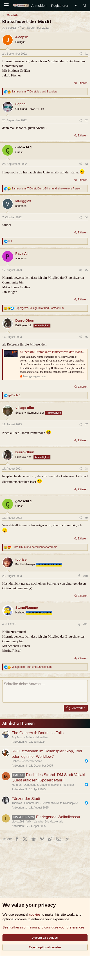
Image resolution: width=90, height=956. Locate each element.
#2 (86, 120)
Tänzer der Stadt (26, 799)
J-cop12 (11, 27)
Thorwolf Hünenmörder (25, 803)
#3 (86, 164)
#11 (85, 624)
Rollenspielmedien (36, 737)
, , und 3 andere (34, 91)
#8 (86, 468)
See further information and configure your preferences (43, 927)
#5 (86, 270)
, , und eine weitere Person (46, 188)
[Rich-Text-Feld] (45, 691)
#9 (86, 517)
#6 (86, 337)
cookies (34, 914)
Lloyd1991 (18, 821)
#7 (86, 424)
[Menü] (6, 5)
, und (39, 308)
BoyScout (17, 737)
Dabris (16, 761)
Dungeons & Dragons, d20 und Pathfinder (49, 784)
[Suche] (84, 5)
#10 (85, 576)
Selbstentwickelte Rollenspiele (60, 803)
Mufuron (17, 784)
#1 (86, 53)
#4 (86, 217)
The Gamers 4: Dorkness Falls (38, 733)
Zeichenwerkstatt (32, 761)
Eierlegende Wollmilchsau (58, 817)
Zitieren (83, 83)
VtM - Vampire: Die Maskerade (44, 821)
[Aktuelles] (75, 5)
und (34, 547)
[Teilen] (80, 53)
